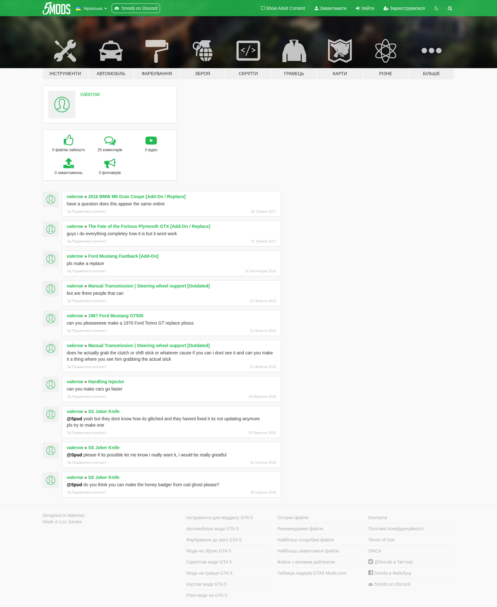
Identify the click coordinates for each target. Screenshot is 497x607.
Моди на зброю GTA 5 (208, 550)
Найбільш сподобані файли (305, 539)
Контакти (377, 517)
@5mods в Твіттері (390, 562)
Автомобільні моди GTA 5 (212, 528)
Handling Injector (106, 381)
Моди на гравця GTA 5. (210, 573)
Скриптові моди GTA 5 (209, 562)
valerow (90, 94)
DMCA (374, 550)
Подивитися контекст (87, 211)
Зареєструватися (404, 8)
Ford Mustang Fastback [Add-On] (123, 256)
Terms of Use (381, 539)
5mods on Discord (389, 584)
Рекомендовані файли (300, 528)
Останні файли (292, 517)
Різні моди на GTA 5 (206, 595)
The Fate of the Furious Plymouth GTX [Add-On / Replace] (149, 226)
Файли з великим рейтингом (306, 562)
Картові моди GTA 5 (206, 584)
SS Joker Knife (103, 411)
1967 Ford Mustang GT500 (115, 315)
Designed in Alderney (64, 515)
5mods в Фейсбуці (389, 573)
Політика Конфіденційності (395, 528)
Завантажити (330, 8)
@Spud (74, 418)
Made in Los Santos (62, 521)
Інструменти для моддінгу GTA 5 (219, 517)
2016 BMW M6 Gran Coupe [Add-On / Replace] (136, 196)
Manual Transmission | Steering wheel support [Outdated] (149, 285)
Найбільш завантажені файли (308, 550)
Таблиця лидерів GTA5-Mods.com (311, 573)
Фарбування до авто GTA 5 (214, 539)
